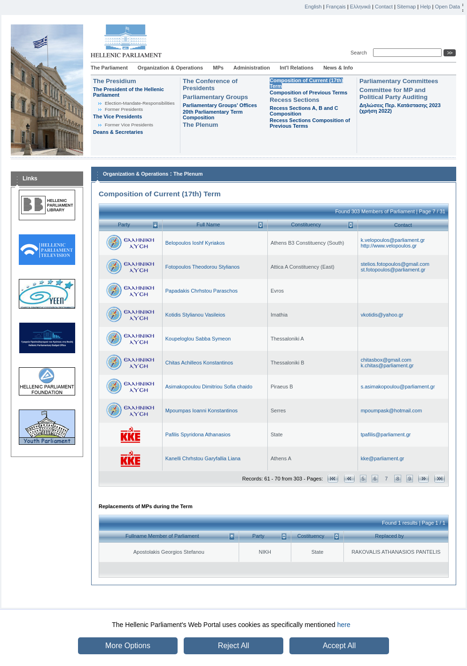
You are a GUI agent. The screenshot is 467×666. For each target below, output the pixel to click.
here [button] (343, 624)
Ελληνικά (360, 6)
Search (360, 52)
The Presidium (114, 81)
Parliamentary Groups (215, 97)
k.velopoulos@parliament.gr (393, 240)
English (313, 6)
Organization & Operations (170, 67)
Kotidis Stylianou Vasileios (195, 315)
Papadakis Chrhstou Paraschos (201, 291)
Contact (384, 6)
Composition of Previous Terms (308, 92)
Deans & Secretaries (118, 132)
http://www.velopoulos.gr (389, 245)
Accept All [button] (339, 646)
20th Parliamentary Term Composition (213, 114)
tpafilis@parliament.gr (386, 434)
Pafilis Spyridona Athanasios (198, 434)
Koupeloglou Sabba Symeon (198, 338)
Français (336, 6)
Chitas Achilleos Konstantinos (199, 362)
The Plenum (200, 124)
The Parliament (109, 67)
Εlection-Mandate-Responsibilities (140, 103)
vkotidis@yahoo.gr (382, 315)
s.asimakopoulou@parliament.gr (398, 386)
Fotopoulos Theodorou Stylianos (202, 267)
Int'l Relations (296, 67)
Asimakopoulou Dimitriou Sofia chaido (208, 386)
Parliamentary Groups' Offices (220, 105)
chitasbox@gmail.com (386, 360)
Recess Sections (294, 99)
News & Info (338, 67)
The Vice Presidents (117, 116)
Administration (252, 67)
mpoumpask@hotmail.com (391, 410)
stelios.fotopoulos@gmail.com (395, 264)
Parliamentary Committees (398, 81)
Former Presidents (124, 109)
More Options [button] (127, 646)
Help (425, 6)
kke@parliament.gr (382, 458)
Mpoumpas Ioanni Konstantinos (201, 410)
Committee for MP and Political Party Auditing (393, 93)
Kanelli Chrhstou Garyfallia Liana (203, 458)
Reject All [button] (233, 646)
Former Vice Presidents (129, 124)
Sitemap (406, 6)
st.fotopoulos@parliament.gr (393, 269)
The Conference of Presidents (210, 84)
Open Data (447, 6)
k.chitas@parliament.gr (387, 365)
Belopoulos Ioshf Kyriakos (195, 243)
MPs (218, 67)
